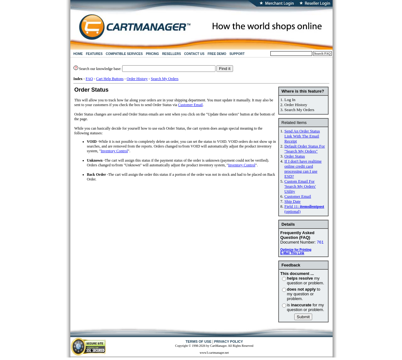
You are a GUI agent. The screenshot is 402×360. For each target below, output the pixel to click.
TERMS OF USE (199, 341)
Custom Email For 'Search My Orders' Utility (300, 186)
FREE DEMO (217, 54)
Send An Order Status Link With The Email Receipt (302, 136)
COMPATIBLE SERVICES (124, 54)
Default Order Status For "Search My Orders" (305, 148)
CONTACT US (194, 54)
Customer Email (298, 196)
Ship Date (293, 201)
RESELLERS (171, 54)
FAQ (89, 79)
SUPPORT (236, 54)
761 (320, 242)
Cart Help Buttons (109, 79)
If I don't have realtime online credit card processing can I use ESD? (303, 169)
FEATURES (94, 54)
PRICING (152, 54)
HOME (78, 54)
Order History (137, 79)
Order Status (295, 156)
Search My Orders (164, 79)
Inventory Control (114, 151)
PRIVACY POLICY (228, 341)
